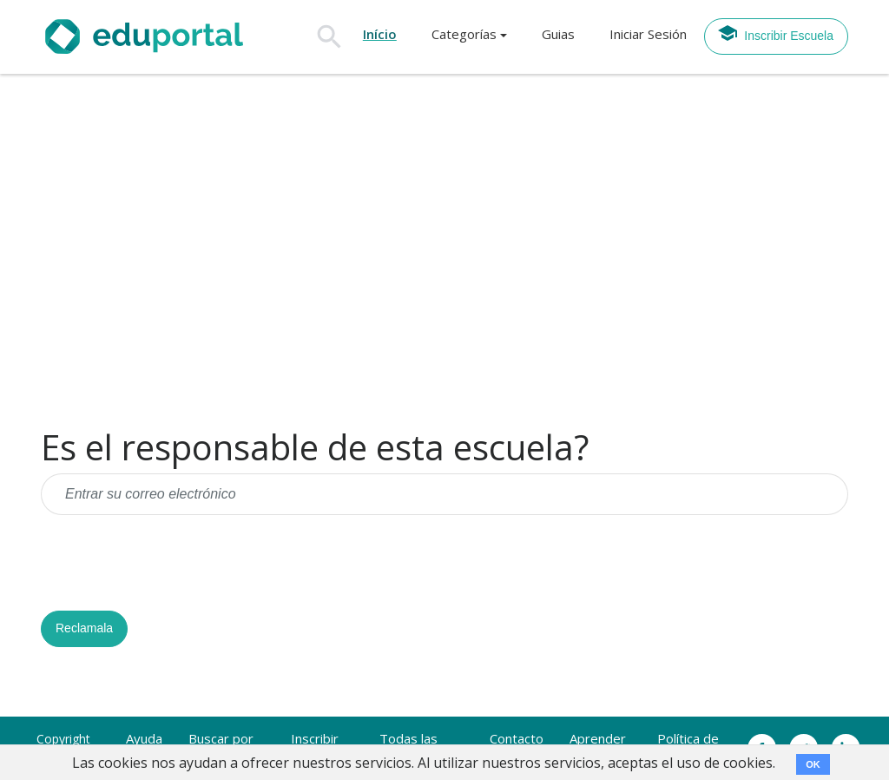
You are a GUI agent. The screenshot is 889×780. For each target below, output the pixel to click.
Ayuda (144, 738)
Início (380, 34)
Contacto (516, 738)
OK (813, 764)
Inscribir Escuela (775, 33)
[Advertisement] (444, 251)
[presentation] (173, 563)
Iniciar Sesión (648, 34)
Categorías (464, 34)
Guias (558, 34)
